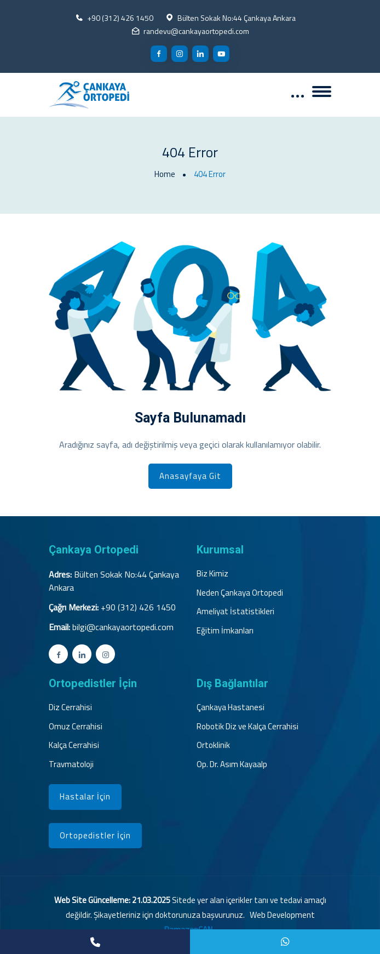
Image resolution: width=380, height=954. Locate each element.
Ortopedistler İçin (95, 835)
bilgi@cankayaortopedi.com (123, 626)
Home (164, 174)
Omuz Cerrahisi (75, 727)
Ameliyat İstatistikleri (235, 611)
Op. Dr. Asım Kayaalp (232, 764)
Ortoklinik (213, 745)
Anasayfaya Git (190, 476)
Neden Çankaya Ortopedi (240, 593)
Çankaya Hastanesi (230, 707)
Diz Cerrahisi (70, 707)
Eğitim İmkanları (225, 631)
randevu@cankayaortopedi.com (196, 31)
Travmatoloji (71, 764)
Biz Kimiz (212, 574)
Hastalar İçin (85, 796)
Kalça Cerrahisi (74, 745)
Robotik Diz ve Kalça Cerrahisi (247, 727)
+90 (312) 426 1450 (120, 18)
